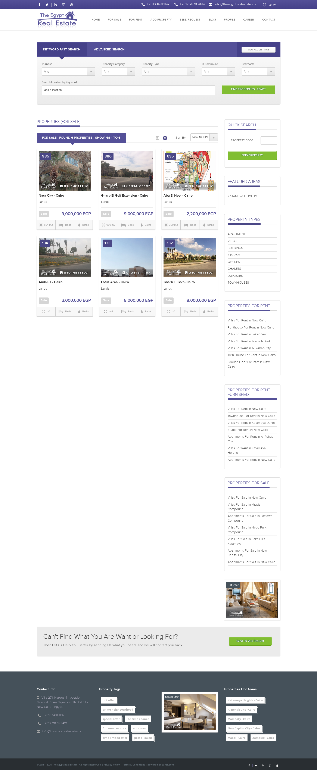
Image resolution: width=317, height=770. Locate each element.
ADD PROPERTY (161, 19)
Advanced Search (109, 50)
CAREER (248, 19)
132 (170, 243)
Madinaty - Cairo (239, 719)
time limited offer (115, 738)
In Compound (210, 64)
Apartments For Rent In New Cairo (252, 460)
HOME (95, 19)
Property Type (150, 64)
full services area (114, 728)
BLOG (212, 19)
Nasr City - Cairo (51, 196)
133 (107, 243)
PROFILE (229, 19)
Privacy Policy (112, 764)
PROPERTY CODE (242, 140)
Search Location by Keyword (59, 82)
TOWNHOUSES (238, 282)
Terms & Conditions (133, 764)
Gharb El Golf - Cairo (179, 282)
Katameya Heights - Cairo (245, 700)
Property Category (113, 64)
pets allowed (143, 738)
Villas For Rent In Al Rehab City (249, 348)
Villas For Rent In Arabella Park (249, 341)
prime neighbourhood (118, 709)
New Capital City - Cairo (244, 728)
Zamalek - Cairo (263, 738)
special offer (111, 719)
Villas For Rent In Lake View (247, 334)
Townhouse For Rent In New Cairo (251, 416)
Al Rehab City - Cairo (241, 709)
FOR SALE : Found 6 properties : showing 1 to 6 (81, 138)
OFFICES (234, 262)
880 (108, 156)
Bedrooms (248, 64)
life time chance (138, 719)
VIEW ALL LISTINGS (258, 49)
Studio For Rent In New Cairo (248, 430)
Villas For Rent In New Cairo (247, 320)
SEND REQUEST (190, 19)
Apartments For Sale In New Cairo (251, 562)
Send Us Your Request (250, 641)
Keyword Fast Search (61, 50)
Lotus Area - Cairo (115, 282)
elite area (139, 728)
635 (170, 156)
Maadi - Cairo (237, 738)
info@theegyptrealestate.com (236, 4)
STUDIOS (234, 255)
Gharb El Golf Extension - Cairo (124, 196)
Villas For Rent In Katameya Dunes (252, 423)
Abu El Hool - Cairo (178, 196)
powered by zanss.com (160, 764)
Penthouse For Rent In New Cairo (251, 327)
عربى (272, 4)
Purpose (47, 64)
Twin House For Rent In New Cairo (252, 355)
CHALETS (234, 269)
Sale (44, 214)
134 (45, 243)
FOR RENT (135, 19)
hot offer (109, 700)
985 (45, 156)
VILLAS (232, 241)
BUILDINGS (235, 248)
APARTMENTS (237, 234)
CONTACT (269, 19)
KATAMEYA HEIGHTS (242, 196)
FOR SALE (114, 19)
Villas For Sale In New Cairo (247, 497)
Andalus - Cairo (50, 282)
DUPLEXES (235, 276)
